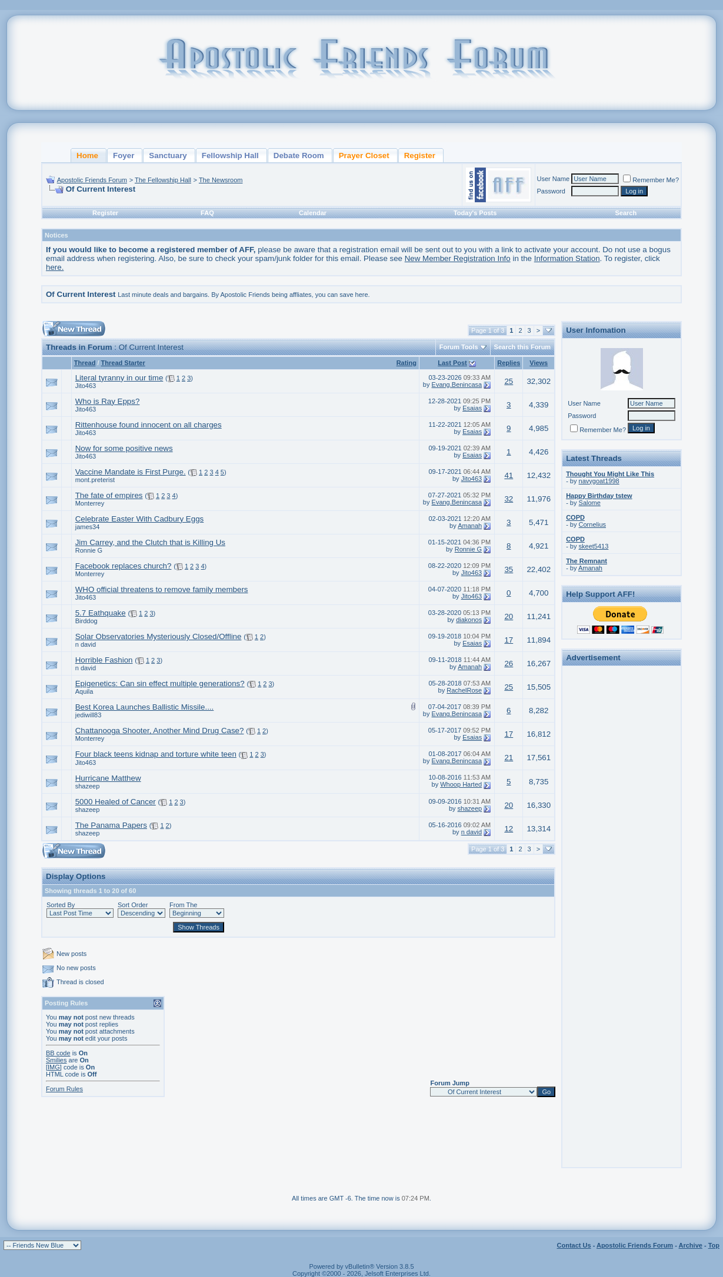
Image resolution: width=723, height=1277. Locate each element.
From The (183, 904)
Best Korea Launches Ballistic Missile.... (144, 707)
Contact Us (574, 1245)
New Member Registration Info (458, 258)
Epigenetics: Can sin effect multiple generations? (160, 683)
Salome (590, 502)
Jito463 (85, 385)
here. (55, 267)
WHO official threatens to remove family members (161, 589)
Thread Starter (123, 362)
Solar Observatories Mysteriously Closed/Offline (158, 636)
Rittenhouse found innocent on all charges (148, 424)
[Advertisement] (622, 846)
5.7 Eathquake (100, 613)
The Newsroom (221, 179)
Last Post (452, 362)
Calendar (312, 212)
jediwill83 (88, 714)
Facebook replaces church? (123, 565)
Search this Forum (522, 346)
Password (551, 191)
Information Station (567, 258)
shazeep (87, 786)
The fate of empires (109, 495)
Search (626, 212)
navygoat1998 (599, 480)
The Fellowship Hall (163, 179)
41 (508, 475)
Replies (508, 362)
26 (508, 663)
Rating (407, 362)
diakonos (469, 619)
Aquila (84, 691)
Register (105, 212)
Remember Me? (651, 179)
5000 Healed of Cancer (115, 801)
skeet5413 (594, 546)
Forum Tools (458, 346)
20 (508, 616)
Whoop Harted (461, 784)
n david (85, 644)
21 (508, 757)
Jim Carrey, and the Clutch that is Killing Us (150, 542)
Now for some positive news (124, 448)
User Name (553, 178)
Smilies (56, 1060)
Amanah (470, 525)
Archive (690, 1245)
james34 (87, 526)
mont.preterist (95, 479)
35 (508, 569)
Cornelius (592, 524)
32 (508, 498)
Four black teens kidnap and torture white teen (155, 754)
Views (538, 362)
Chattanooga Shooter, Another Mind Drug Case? (159, 730)
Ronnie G (88, 550)
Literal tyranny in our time (119, 377)
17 (508, 640)
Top (713, 1245)
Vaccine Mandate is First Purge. (130, 471)
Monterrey (90, 503)
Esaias (472, 408)
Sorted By (60, 904)
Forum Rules (64, 1088)
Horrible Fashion (104, 660)
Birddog (86, 620)
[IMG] (54, 1067)
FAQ (207, 212)
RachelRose (464, 690)
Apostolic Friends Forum (92, 179)
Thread (85, 362)
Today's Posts (475, 212)
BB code (58, 1053)
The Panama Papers (111, 825)
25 (508, 381)
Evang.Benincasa (457, 384)
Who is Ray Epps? (107, 401)
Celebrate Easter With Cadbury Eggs (139, 518)
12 (508, 828)
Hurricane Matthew (108, 778)
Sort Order (133, 904)
